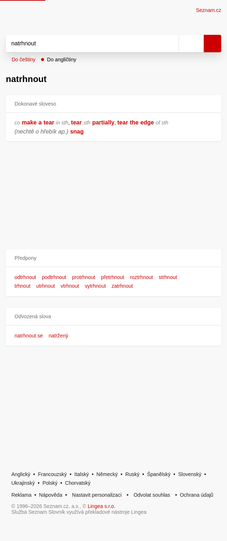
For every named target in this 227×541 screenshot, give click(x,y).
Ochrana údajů (196, 495)
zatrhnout (122, 286)
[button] (113, 258)
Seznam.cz (208, 10)
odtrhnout (25, 277)
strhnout (168, 277)
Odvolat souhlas (152, 495)
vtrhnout (70, 286)
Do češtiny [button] (23, 59)
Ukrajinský (23, 483)
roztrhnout (141, 277)
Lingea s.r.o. (101, 506)
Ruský (132, 474)
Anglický (20, 474)
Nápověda (50, 495)
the (134, 122)
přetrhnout (112, 277)
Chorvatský (78, 483)
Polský (50, 483)
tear (49, 122)
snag (77, 131)
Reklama (21, 495)
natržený (58, 336)
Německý (107, 474)
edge (147, 122)
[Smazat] (171, 43)
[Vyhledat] (84, 43)
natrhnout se (29, 336)
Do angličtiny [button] (61, 59)
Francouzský (52, 474)
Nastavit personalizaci (97, 495)
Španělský (159, 474)
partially (103, 122)
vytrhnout (95, 286)
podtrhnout (54, 277)
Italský (82, 474)
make (29, 122)
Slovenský (190, 474)
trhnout (23, 286)
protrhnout (83, 277)
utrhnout (45, 286)
